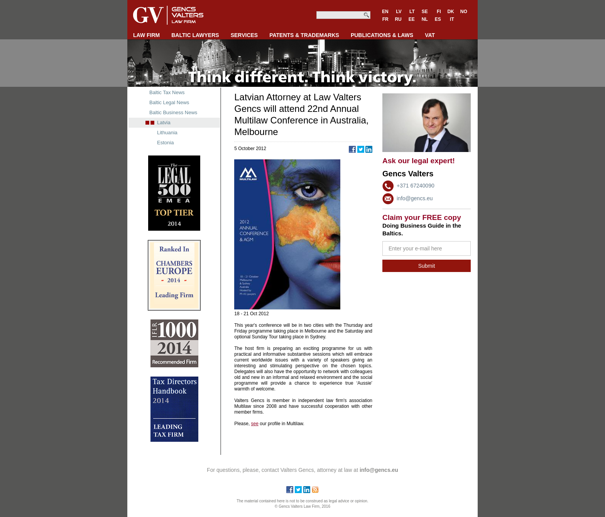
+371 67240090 (415, 185)
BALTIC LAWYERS (195, 35)
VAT (430, 35)
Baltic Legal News (169, 102)
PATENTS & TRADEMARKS (304, 35)
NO (463, 11)
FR (385, 19)
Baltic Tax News (167, 92)
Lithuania (167, 132)
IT (452, 19)
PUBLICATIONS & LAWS (382, 35)
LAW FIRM (146, 35)
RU (398, 19)
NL (425, 19)
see (255, 423)
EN (385, 11)
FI (439, 11)
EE (412, 19)
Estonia (165, 142)
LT (412, 11)
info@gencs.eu (415, 198)
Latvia (164, 122)
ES (438, 19)
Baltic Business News (173, 112)
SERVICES (244, 35)
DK (450, 11)
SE (425, 11)
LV (398, 11)
